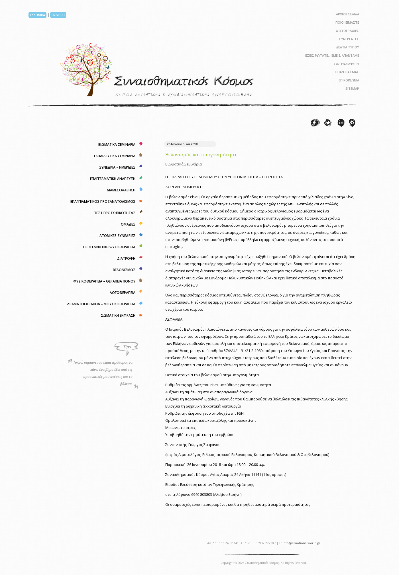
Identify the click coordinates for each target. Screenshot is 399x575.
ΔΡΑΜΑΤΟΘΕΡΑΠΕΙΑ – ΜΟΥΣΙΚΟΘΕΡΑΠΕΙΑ (101, 304)
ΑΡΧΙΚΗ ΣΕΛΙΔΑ (347, 14)
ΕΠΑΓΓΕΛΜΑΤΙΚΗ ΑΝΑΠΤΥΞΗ (112, 178)
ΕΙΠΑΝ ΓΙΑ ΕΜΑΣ (347, 72)
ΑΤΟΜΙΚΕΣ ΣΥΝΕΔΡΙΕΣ (117, 235)
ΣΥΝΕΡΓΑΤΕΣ (349, 39)
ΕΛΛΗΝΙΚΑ (37, 15)
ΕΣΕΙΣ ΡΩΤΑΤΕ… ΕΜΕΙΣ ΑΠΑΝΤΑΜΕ (332, 55)
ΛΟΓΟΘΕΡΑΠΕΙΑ (122, 292)
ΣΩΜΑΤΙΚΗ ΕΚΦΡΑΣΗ (118, 315)
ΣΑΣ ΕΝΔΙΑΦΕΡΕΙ (346, 64)
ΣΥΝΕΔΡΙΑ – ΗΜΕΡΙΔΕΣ (117, 167)
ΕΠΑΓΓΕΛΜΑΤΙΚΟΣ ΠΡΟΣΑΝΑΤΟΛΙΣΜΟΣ (102, 201)
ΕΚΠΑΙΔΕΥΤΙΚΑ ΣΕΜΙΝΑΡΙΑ (114, 156)
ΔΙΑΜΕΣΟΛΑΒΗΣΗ (121, 190)
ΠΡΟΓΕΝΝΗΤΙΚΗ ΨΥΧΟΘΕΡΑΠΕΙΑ (109, 247)
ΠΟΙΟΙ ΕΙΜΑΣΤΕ (347, 22)
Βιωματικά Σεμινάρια (183, 164)
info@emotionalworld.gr (301, 543)
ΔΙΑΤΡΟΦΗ (126, 258)
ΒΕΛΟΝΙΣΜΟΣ (124, 269)
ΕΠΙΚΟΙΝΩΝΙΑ (349, 80)
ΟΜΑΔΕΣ (128, 224)
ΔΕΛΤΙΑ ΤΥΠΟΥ (347, 47)
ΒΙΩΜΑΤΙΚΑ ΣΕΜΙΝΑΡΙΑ (116, 144)
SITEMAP (352, 88)
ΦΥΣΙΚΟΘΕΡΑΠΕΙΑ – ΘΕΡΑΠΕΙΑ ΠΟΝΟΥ (104, 281)
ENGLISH (58, 15)
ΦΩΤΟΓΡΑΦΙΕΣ (347, 30)
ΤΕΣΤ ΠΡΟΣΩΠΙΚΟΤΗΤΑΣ (114, 212)
